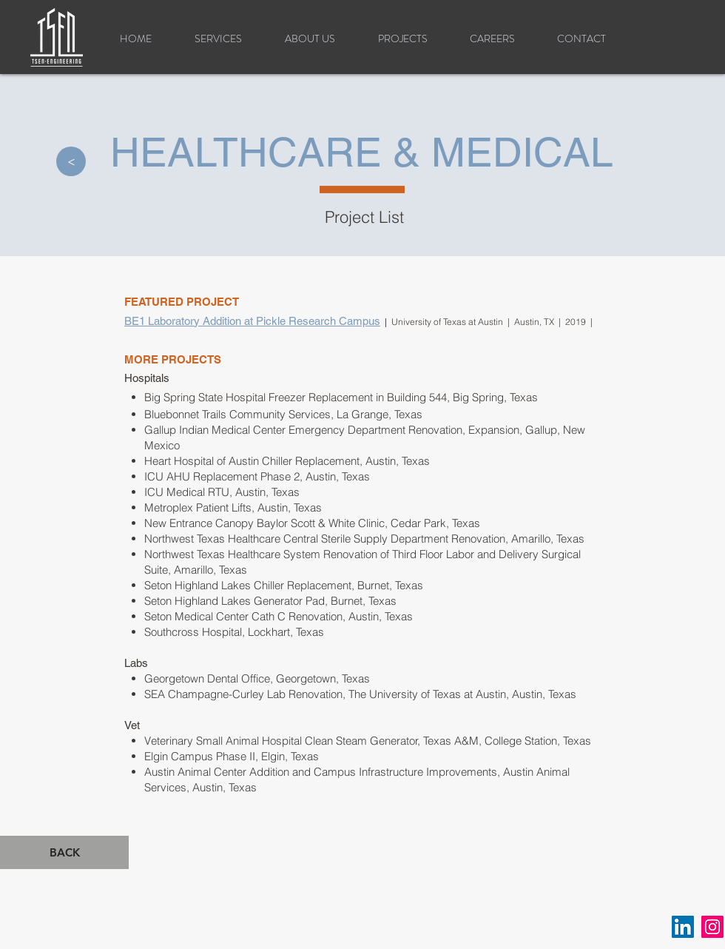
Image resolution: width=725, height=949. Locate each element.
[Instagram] (712, 927)
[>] (71, 161)
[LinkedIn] (683, 927)
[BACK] (64, 852)
